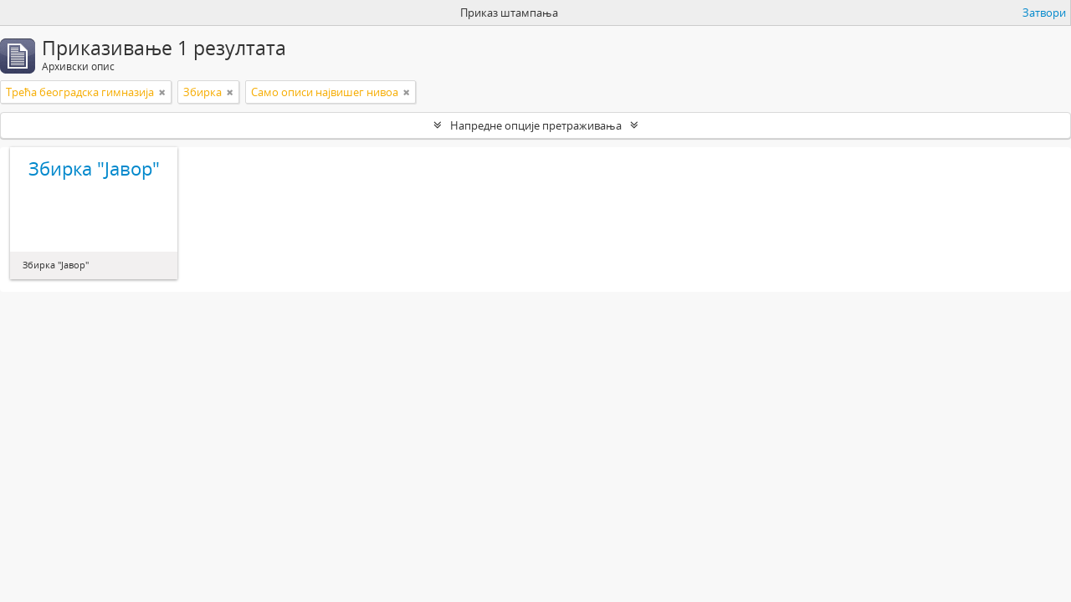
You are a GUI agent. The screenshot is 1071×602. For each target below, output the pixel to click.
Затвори (1044, 12)
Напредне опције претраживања (536, 125)
